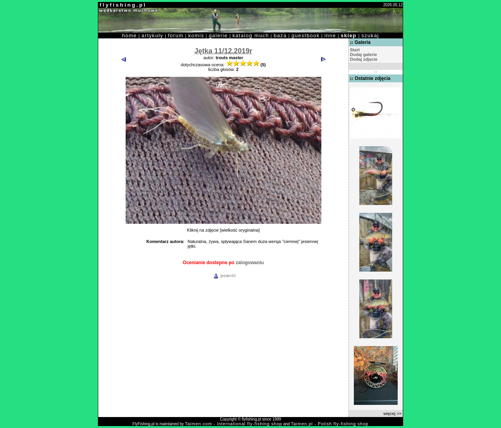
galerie (218, 35)
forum (176, 35)
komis (196, 35)
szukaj (370, 35)
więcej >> (393, 413)
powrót (223, 275)
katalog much (250, 35)
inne (330, 35)
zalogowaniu (250, 262)
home (129, 35)
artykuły (152, 35)
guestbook (306, 35)
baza (280, 35)
